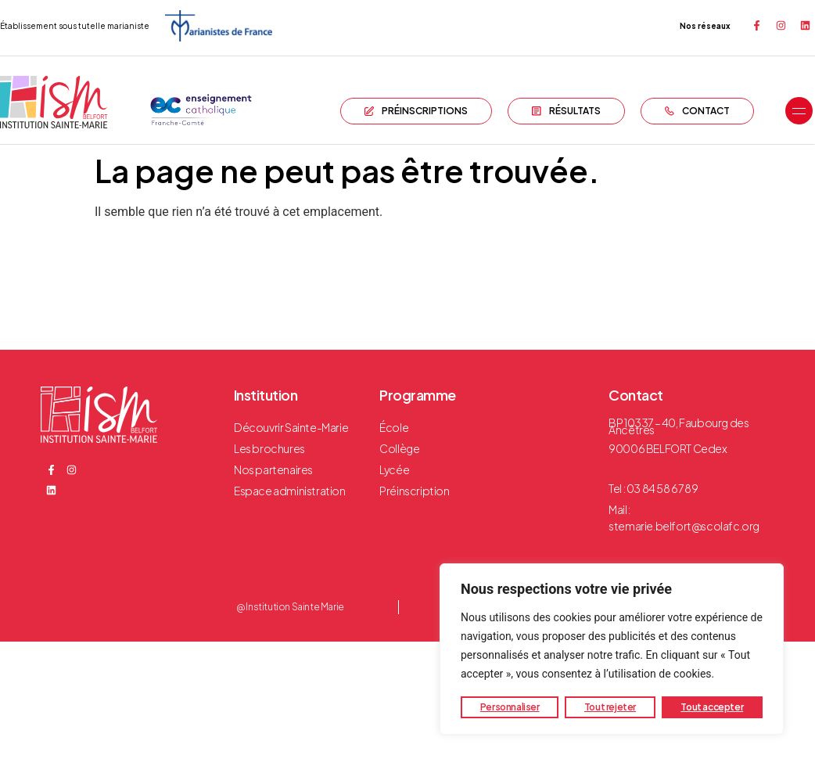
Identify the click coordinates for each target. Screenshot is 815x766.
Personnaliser (510, 707)
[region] (612, 649)
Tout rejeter (610, 707)
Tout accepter (711, 707)
